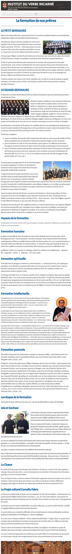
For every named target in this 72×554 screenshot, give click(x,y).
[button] (36, 14)
